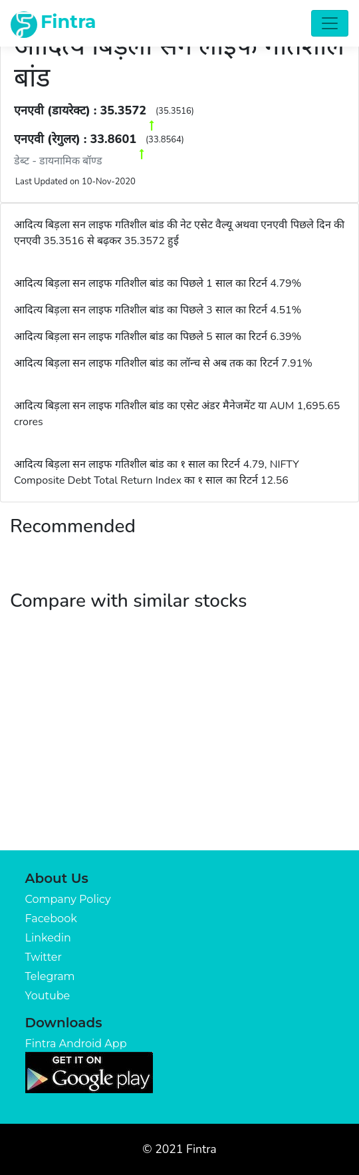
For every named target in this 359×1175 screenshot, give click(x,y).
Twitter (43, 957)
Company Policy (68, 899)
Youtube (47, 995)
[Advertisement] (179, 750)
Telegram (50, 976)
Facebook (51, 918)
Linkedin (48, 937)
